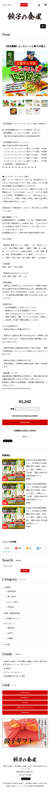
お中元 (10, 633)
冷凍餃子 (7, 587)
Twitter (25, 702)
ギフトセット (9, 624)
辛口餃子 (11, 607)
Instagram (25, 697)
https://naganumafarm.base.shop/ (15, 145)
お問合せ (7, 668)
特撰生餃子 (12, 591)
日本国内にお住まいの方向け (25, 430)
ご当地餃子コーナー (12, 618)
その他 (7, 644)
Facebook (25, 712)
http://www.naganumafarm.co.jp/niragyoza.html (22, 136)
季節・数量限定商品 (12, 613)
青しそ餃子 (12, 597)
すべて (7, 548)
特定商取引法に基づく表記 (14, 676)
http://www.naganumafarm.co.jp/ (32, 233)
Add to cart (25, 422)
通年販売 (11, 628)
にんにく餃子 (13, 602)
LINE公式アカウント (25, 707)
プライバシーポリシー (13, 672)
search (24, 5)
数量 (12, 409)
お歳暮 (10, 638)
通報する (25, 436)
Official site (25, 692)
